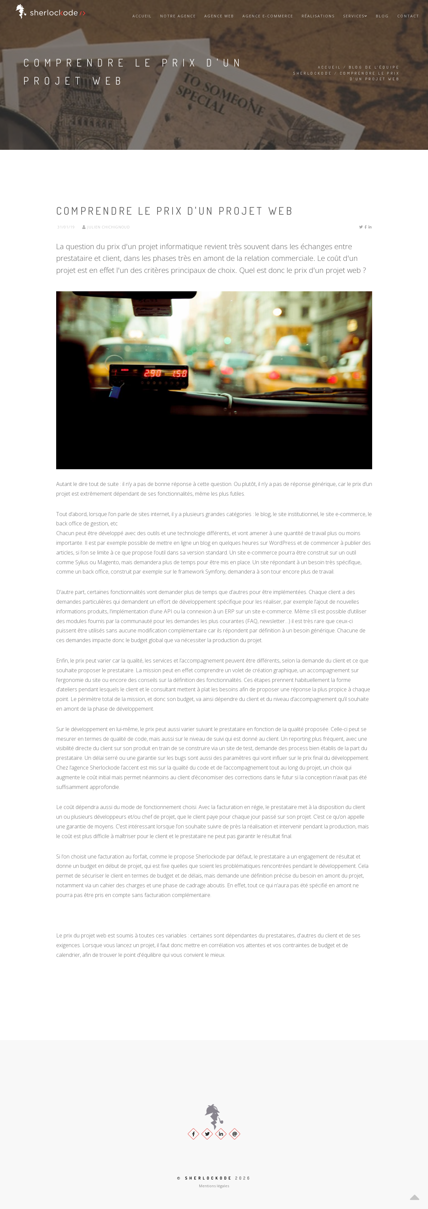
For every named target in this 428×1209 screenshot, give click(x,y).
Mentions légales (214, 1185)
